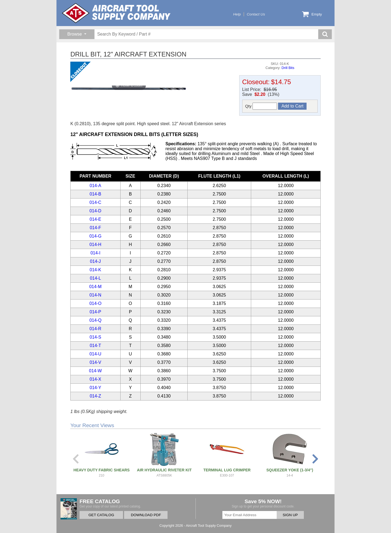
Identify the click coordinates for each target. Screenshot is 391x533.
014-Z (95, 396)
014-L (95, 278)
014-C (96, 202)
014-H (96, 244)
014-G (95, 236)
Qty (261, 106)
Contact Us (256, 14)
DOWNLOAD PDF (146, 515)
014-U (96, 354)
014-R (96, 328)
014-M (95, 286)
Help (237, 14)
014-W (95, 370)
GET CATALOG (101, 515)
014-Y (95, 387)
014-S (95, 337)
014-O (95, 303)
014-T (95, 345)
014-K (95, 269)
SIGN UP (290, 515)
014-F (95, 227)
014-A (95, 185)
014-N (96, 295)
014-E (95, 219)
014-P (95, 312)
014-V (95, 362)
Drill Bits (288, 68)
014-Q (95, 320)
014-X (95, 379)
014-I (95, 253)
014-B (95, 194)
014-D (96, 211)
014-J (95, 261)
